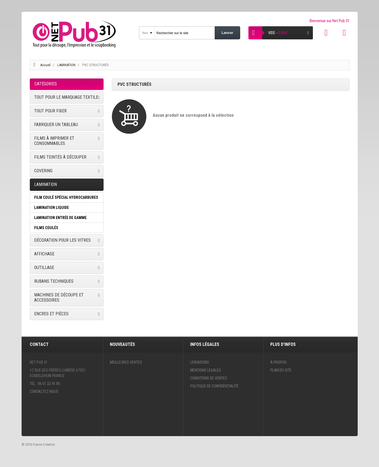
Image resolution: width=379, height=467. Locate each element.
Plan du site (281, 370)
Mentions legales (205, 370)
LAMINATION (66, 65)
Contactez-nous (44, 391)
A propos (278, 362)
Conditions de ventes (208, 378)
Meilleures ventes (126, 362)
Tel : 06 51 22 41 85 (45, 383)
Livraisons (199, 362)
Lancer (227, 33)
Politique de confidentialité (214, 386)
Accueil (45, 65)
